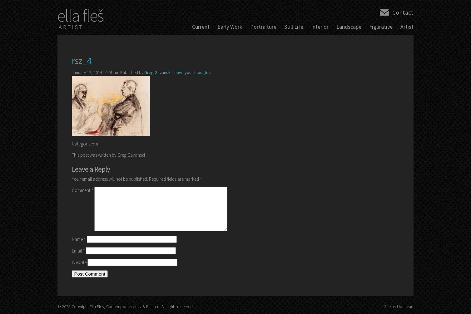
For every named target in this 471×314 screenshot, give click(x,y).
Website (79, 262)
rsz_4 (81, 60)
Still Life (293, 26)
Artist (407, 26)
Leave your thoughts (191, 72)
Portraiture (263, 26)
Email (78, 251)
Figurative (381, 26)
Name (79, 239)
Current (201, 26)
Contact (403, 12)
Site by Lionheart (399, 306)
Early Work (229, 26)
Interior (320, 26)
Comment (82, 190)
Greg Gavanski (157, 72)
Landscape (348, 26)
